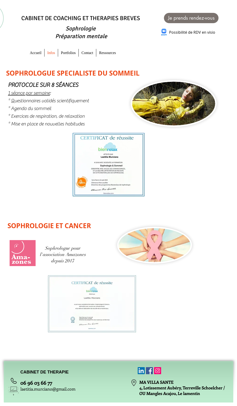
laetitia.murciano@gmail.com (47, 389)
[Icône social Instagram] (157, 370)
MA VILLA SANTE (156, 382)
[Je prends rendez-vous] (191, 18)
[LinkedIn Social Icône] (141, 370)
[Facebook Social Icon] (149, 370)
